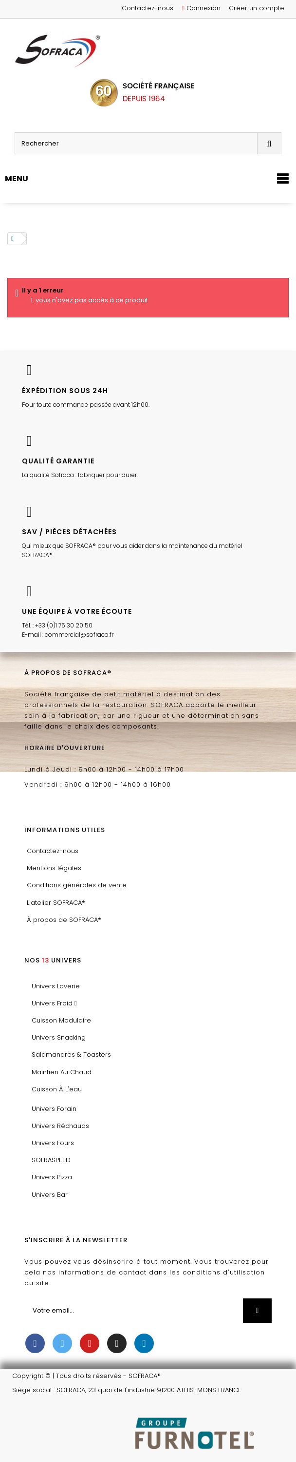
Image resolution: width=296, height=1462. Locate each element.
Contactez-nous (147, 8)
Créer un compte (256, 8)
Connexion (201, 8)
